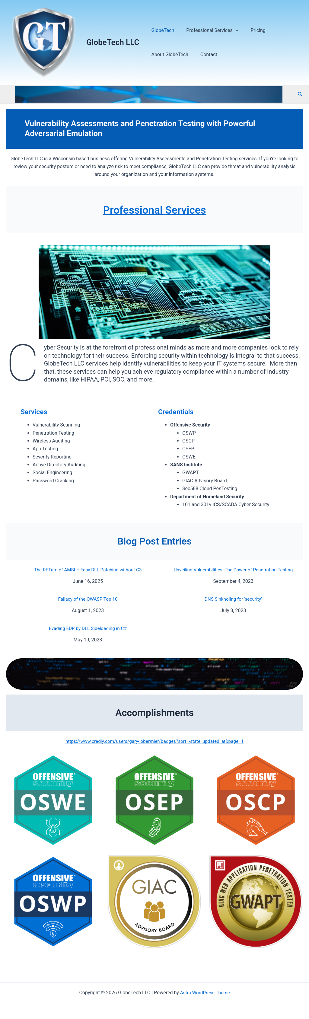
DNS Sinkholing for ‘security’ (233, 599)
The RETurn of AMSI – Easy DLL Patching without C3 (87, 570)
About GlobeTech (168, 54)
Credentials (176, 411)
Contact (205, 54)
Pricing (252, 30)
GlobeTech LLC (112, 42)
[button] (300, 94)
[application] (232, 30)
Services (34, 411)
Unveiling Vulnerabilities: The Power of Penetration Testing (233, 570)
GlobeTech (161, 30)
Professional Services (209, 30)
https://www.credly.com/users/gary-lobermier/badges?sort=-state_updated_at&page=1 (154, 741)
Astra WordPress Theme (205, 992)
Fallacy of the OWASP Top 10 (88, 599)
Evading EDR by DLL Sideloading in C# (88, 628)
